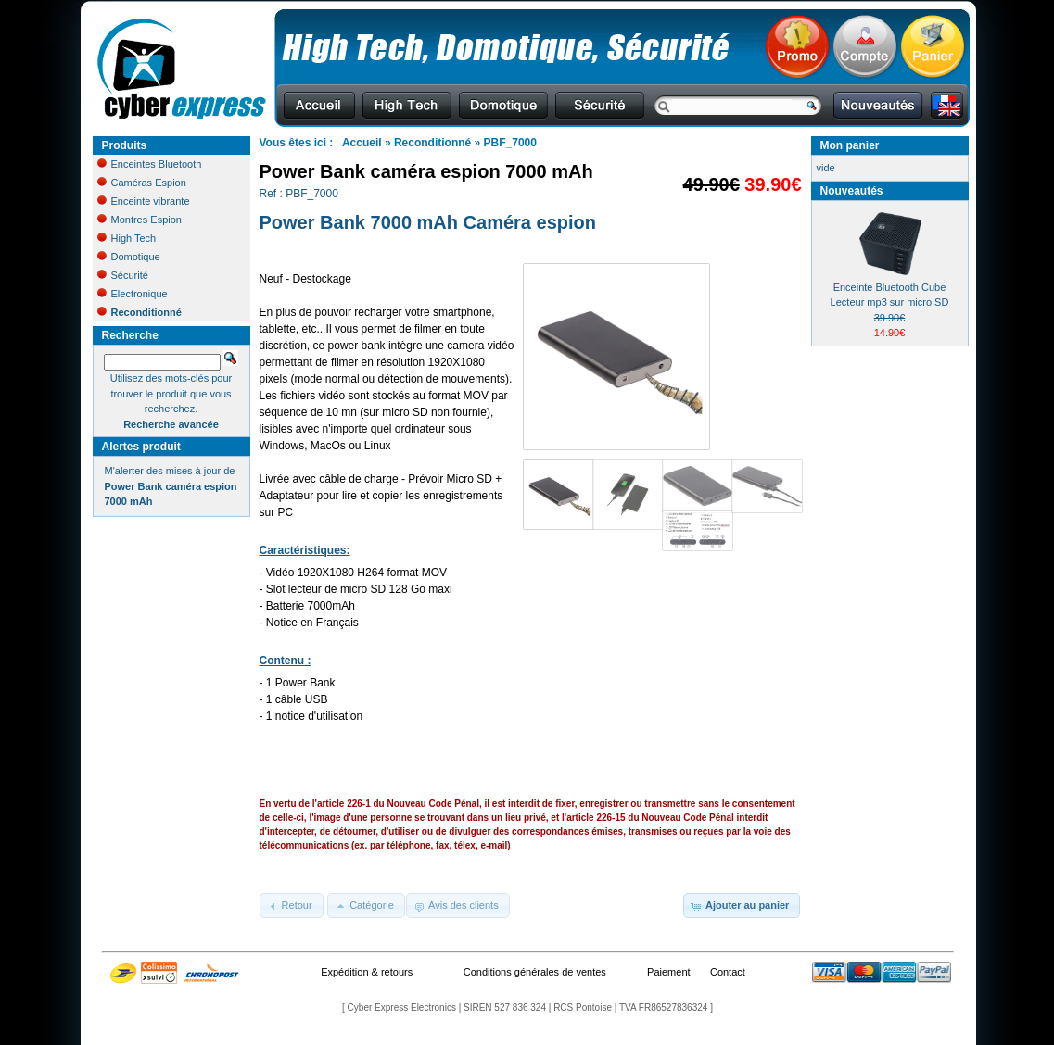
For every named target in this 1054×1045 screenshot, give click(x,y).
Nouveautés (851, 190)
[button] (292, 905)
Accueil (362, 142)
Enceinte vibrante (143, 201)
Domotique (128, 256)
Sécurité (122, 275)
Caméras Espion (141, 182)
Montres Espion (139, 219)
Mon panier (850, 145)
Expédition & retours (367, 971)
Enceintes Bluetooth (149, 164)
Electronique (132, 293)
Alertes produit (141, 446)
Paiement (668, 971)
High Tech (127, 238)
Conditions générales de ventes (535, 971)
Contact (727, 971)
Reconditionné (432, 142)
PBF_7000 (510, 142)
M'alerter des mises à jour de (171, 486)
